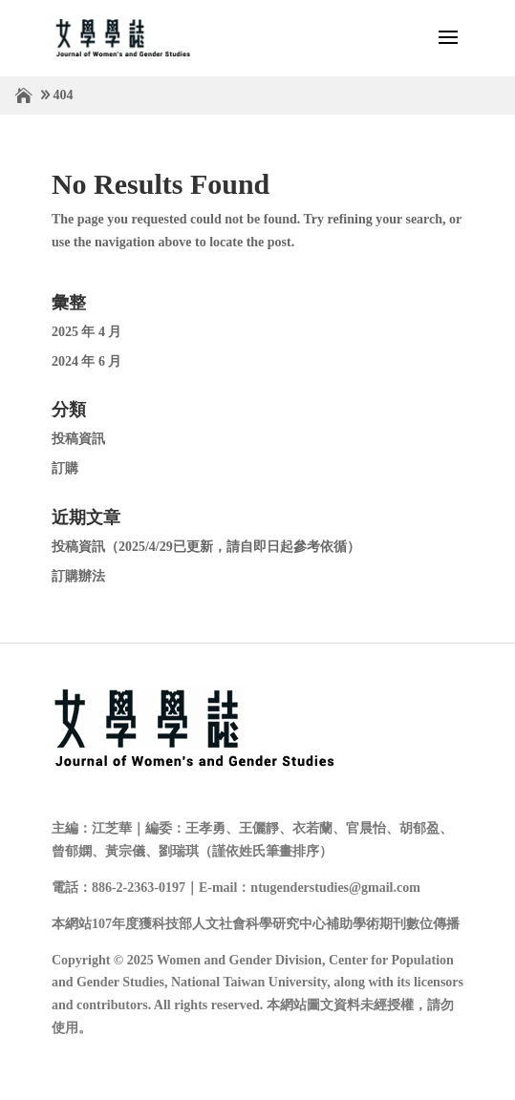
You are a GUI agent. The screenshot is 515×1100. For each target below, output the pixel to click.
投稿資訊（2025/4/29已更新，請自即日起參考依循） (206, 546)
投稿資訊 (78, 439)
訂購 (65, 468)
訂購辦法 (78, 576)
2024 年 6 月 (87, 361)
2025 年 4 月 (87, 332)
